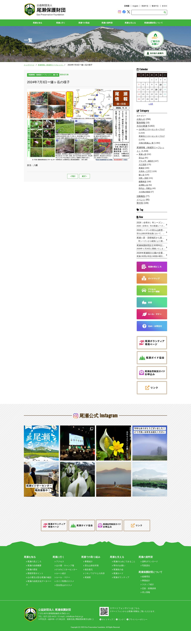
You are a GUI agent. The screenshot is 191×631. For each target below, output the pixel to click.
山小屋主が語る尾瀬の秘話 (38, 577)
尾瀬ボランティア (120, 577)
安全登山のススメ (63, 585)
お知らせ (141, 119)
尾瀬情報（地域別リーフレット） (51, 65)
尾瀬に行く (60, 23)
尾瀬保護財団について (153, 23)
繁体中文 (155, 6)
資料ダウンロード (149, 561)
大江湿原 (142, 164)
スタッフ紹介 (147, 584)
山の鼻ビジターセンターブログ (152, 129)
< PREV (72, 176)
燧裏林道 (142, 181)
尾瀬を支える (130, 23)
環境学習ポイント (34, 573)
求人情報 (145, 592)
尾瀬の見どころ (33, 561)
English (135, 6)
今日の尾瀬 (142, 126)
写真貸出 (145, 565)
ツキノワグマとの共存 (94, 573)
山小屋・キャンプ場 (64, 565)
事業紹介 (88, 561)
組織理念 (145, 576)
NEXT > (84, 176)
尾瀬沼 (141, 168)
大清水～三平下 (145, 171)
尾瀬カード (117, 573)
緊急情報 (141, 123)
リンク (120, 619)
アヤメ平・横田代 (146, 161)
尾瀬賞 (87, 577)
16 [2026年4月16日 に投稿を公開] (156, 89)
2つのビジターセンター (66, 569)
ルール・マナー (62, 577)
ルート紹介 (60, 573)
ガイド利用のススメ (64, 581)
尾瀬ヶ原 (142, 154)
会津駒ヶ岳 (143, 185)
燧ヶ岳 (141, 175)
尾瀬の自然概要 (33, 565)
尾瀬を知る (37, 23)
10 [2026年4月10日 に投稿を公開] (161, 84)
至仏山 (141, 158)
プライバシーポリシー (137, 619)
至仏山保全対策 (91, 565)
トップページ (29, 65)
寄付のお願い (118, 565)
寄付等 (140, 203)
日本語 (126, 6)
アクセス (59, 561)
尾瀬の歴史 (31, 569)
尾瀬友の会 (117, 569)
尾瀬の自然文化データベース (38, 583)
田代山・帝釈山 (145, 188)
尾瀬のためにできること (123, 561)
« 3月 (151, 104)
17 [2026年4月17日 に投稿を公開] (161, 89)
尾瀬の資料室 (107, 23)
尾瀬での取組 (84, 23)
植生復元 (88, 569)
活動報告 (141, 196)
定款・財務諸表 (148, 588)
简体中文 (145, 6)
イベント (141, 200)
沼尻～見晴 (143, 178)
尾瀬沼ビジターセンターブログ (152, 136)
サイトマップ (106, 619)
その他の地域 (144, 192)
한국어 (164, 6)
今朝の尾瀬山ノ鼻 (146, 143)
